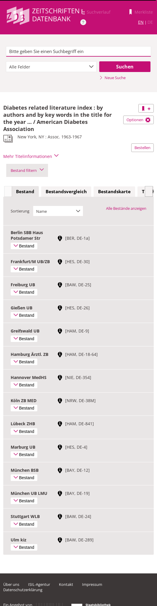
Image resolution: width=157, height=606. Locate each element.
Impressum (92, 584)
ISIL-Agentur (39, 584)
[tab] (25, 191)
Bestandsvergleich (66, 191)
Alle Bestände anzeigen (126, 208)
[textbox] (78, 51)
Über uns (11, 584)
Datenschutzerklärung (22, 589)
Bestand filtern (27, 170)
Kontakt (66, 584)
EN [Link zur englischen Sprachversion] (141, 22)
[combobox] (51, 66)
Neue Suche (112, 77)
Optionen (138, 119)
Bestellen (142, 147)
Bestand (25, 191)
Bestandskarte (114, 191)
